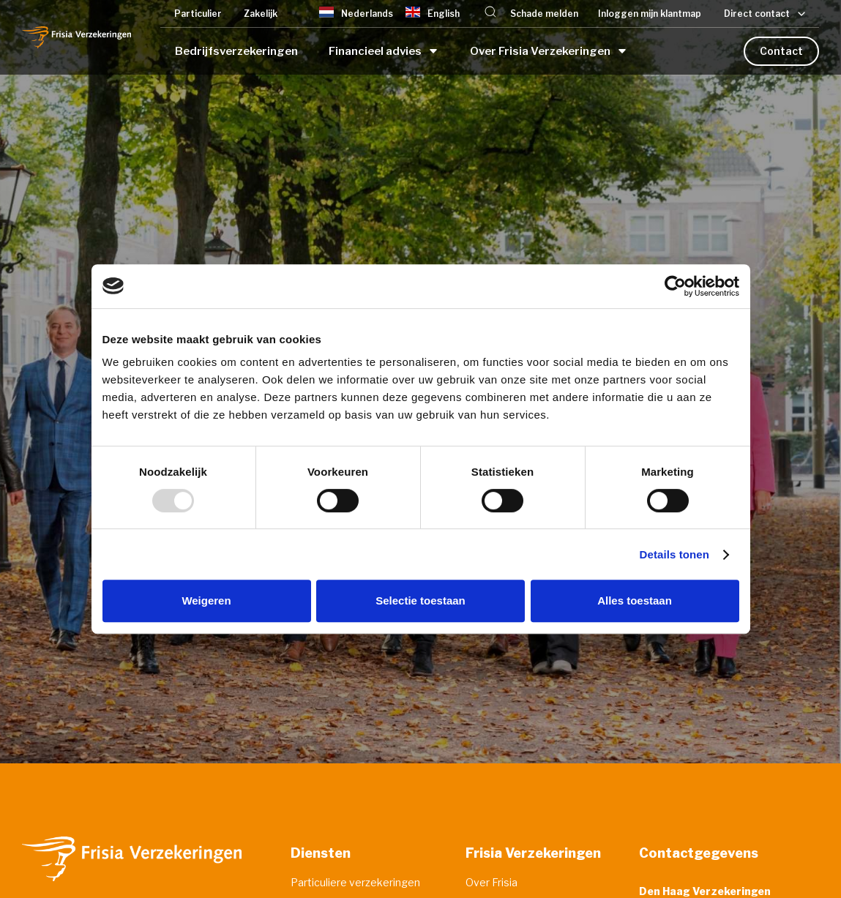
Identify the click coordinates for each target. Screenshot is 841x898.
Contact (781, 51)
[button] (490, 13)
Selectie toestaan (420, 600)
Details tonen (674, 554)
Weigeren (206, 600)
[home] (76, 37)
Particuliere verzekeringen (355, 882)
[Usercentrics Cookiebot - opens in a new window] (675, 286)
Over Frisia (491, 882)
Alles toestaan (634, 600)
